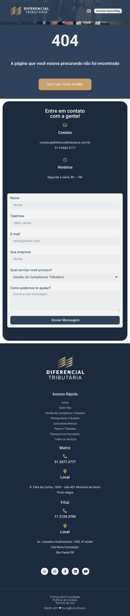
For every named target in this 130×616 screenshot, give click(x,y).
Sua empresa (20, 252)
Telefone (17, 216)
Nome (15, 198)
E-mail (15, 234)
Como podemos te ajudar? (30, 288)
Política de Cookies (65, 600)
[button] (88, 10)
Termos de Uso (65, 603)
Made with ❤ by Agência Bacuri (65, 608)
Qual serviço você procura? (31, 270)
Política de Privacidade (65, 597)
